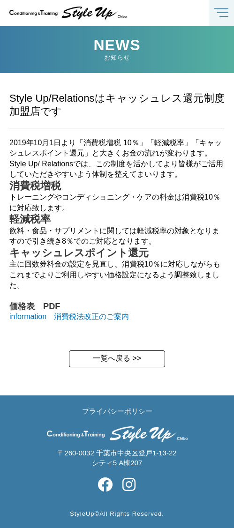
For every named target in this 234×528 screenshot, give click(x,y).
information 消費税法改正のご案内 (69, 316)
